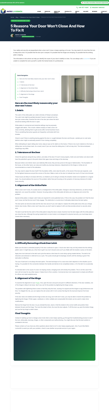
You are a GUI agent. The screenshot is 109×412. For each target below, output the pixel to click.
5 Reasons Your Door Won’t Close (30, 17)
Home (39, 11)
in (58, 356)
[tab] (33, 12)
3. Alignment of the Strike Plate (28, 88)
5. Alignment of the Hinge (26, 94)
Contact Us (104, 12)
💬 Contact (36, 392)
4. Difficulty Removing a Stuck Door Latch (31, 91)
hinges (38, 283)
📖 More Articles (26, 392)
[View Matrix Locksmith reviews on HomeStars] (61, 367)
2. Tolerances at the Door (27, 85)
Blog (17, 17)
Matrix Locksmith (20, 35)
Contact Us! (54, 233)
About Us (77, 12)
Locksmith (86, 59)
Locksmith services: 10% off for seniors (12, 3)
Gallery (85, 11)
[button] (93, 3)
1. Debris (21, 82)
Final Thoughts (23, 97)
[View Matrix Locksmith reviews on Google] (48, 367)
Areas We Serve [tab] (57, 12)
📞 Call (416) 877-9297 (83, 338)
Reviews (94, 11)
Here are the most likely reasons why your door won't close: (37, 79)
